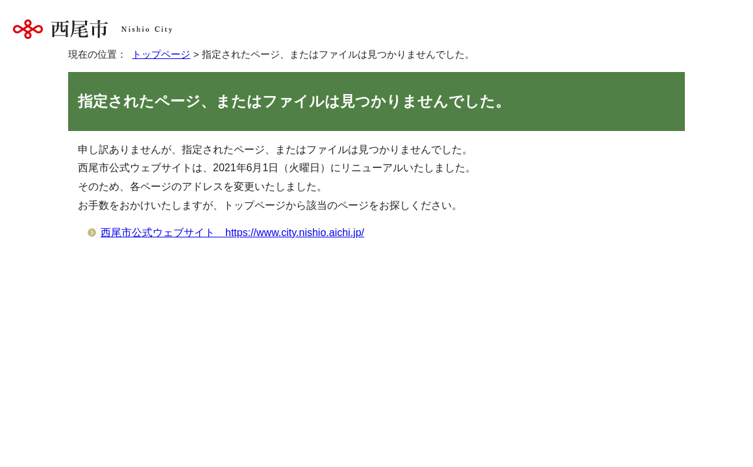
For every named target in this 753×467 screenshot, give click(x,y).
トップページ (161, 54)
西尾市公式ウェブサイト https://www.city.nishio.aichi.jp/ (232, 232)
